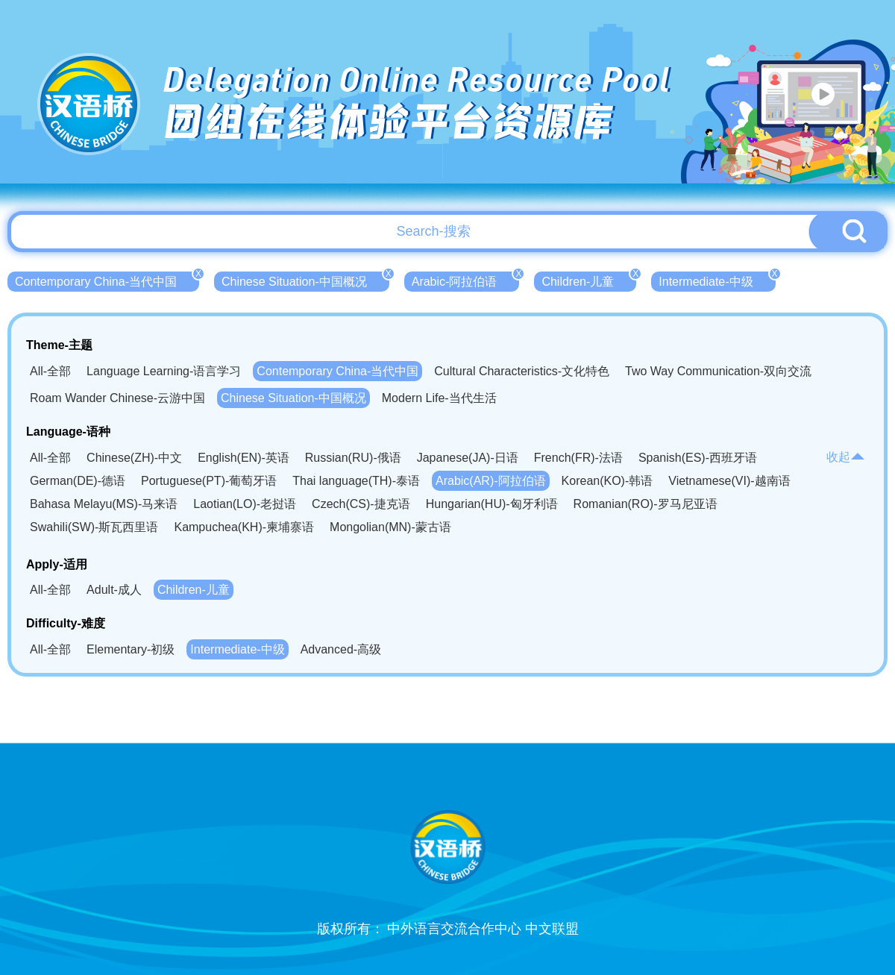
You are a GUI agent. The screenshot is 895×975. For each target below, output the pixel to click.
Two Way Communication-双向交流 (718, 371)
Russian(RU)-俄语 (353, 457)
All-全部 (50, 371)
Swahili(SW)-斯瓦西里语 (94, 527)
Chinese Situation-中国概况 (305, 280)
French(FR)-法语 (578, 457)
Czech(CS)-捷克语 (361, 504)
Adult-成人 (114, 589)
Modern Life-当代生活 (439, 398)
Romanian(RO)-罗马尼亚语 (645, 504)
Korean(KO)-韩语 (607, 480)
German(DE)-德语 (77, 480)
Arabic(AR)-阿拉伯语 (491, 480)
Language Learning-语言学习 (164, 371)
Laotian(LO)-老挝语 (244, 504)
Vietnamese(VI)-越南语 (729, 480)
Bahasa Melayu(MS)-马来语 (104, 504)
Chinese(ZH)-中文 (134, 457)
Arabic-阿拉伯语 (466, 280)
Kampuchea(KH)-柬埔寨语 (244, 527)
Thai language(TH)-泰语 (356, 480)
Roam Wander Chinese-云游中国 (117, 398)
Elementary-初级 (131, 649)
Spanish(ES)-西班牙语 (697, 457)
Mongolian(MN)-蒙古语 (390, 527)
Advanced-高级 (341, 649)
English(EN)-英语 (243, 457)
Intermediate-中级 (717, 280)
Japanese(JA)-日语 (467, 457)
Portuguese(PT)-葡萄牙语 (209, 480)
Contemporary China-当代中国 (107, 280)
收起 (845, 457)
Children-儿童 (588, 280)
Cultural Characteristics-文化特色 (521, 371)
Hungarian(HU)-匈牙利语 (492, 504)
